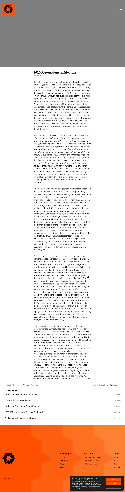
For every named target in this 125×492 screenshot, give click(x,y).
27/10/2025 (117, 394)
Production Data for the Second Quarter (22, 406)
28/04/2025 (117, 418)
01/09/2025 (117, 400)
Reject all (113, 483)
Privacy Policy (94, 483)
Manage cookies (113, 487)
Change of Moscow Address (17, 400)
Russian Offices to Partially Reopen (105, 385)
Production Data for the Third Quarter (21, 394)
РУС (114, 9)
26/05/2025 (117, 412)
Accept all (113, 479)
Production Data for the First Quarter (20, 418)
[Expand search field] (108, 9)
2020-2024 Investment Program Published (22, 385)
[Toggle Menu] (121, 9)
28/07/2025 (117, 406)
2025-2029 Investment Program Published (23, 412)
